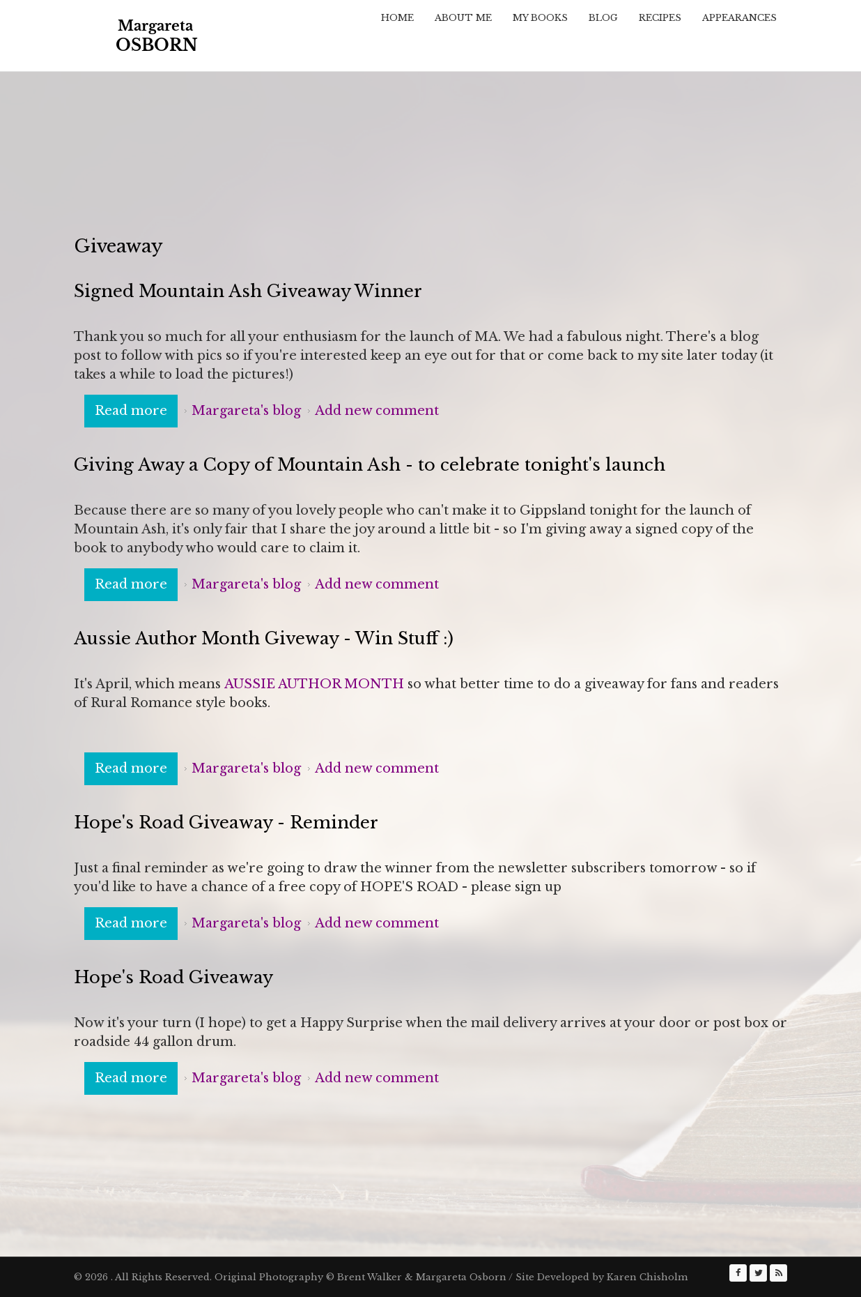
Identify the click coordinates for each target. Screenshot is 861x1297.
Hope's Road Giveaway (173, 977)
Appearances (739, 18)
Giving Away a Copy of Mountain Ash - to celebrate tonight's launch (369, 465)
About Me (463, 18)
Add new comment (377, 410)
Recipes (660, 18)
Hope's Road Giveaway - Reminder (226, 822)
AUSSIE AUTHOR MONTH (314, 684)
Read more (136, 410)
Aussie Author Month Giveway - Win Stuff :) (263, 638)
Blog (603, 18)
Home (397, 18)
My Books (540, 18)
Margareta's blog (246, 410)
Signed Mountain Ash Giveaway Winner (248, 291)
